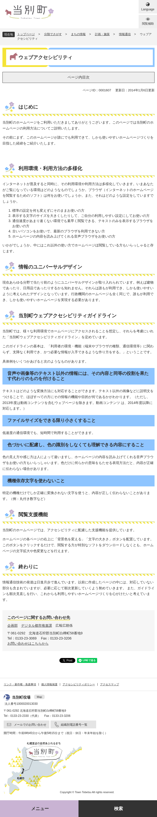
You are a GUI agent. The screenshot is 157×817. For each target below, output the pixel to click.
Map (39, 696)
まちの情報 (78, 34)
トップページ (26, 34)
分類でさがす (53, 34)
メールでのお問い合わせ (30, 724)
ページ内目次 (78, 77)
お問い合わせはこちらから (28, 643)
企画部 (12, 625)
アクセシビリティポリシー (79, 684)
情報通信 (125, 34)
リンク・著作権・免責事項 (20, 684)
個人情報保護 (49, 684)
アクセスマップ (109, 684)
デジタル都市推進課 (36, 625)
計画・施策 (102, 34)
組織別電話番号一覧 (74, 724)
